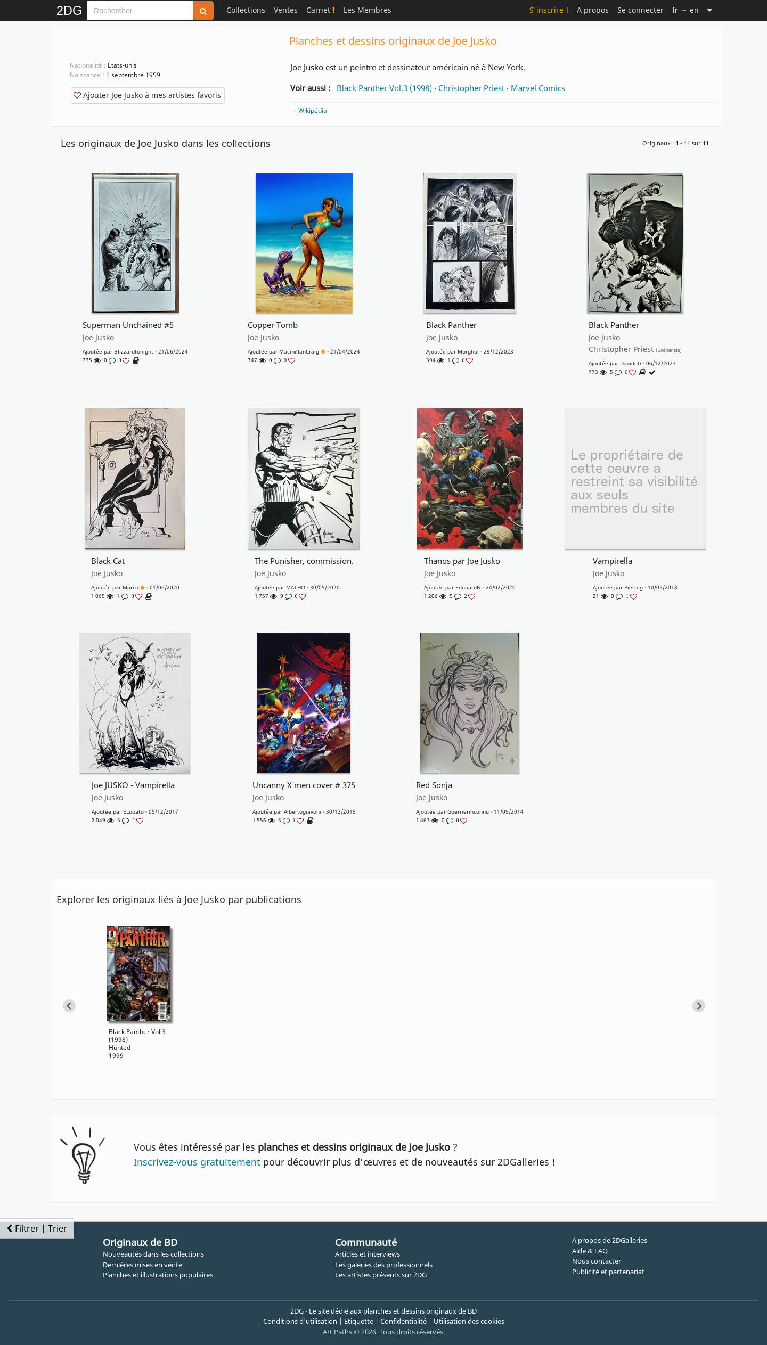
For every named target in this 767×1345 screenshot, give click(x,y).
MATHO (295, 587)
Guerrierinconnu (468, 811)
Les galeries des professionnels (384, 1264)
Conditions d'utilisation (300, 1321)
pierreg (633, 587)
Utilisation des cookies (469, 1321)
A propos (593, 10)
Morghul (468, 351)
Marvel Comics (538, 88)
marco (130, 587)
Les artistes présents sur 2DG (381, 1275)
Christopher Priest (471, 88)
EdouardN (468, 587)
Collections (245, 10)
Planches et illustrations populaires (158, 1275)
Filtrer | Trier (36, 1228)
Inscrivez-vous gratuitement (197, 1161)
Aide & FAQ (590, 1251)
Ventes (286, 10)
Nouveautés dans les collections (153, 1254)
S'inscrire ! (548, 10)
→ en (685, 10)
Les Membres (367, 10)
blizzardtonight (133, 351)
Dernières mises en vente (142, 1264)
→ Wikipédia (308, 110)
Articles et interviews (367, 1254)
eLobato (133, 811)
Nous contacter (596, 1261)
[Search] (140, 10)
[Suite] (709, 10)
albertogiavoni (302, 811)
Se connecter (640, 10)
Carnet (320, 10)
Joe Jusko (98, 337)
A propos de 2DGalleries (609, 1240)
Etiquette (358, 1321)
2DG (69, 11)
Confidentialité (403, 1321)
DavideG (630, 363)
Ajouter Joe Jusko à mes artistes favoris (147, 95)
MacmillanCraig (299, 351)
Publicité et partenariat (608, 1271)
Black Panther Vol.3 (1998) (384, 88)
